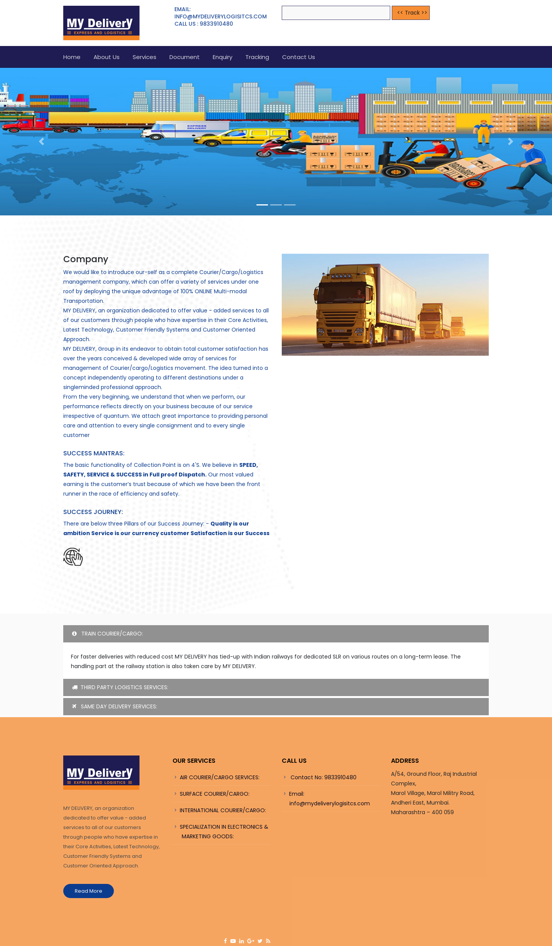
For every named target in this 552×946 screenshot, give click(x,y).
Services (144, 57)
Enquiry (222, 57)
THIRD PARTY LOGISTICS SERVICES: (120, 687)
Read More (88, 891)
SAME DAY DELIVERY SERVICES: (114, 706)
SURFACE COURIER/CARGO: (215, 794)
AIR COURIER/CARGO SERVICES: (220, 777)
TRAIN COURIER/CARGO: (107, 633)
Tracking (257, 57)
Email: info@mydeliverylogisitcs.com (326, 798)
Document (184, 57)
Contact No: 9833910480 (322, 777)
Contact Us (298, 57)
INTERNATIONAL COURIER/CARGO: (223, 810)
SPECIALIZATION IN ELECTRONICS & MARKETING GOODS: (220, 831)
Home (71, 57)
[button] (41, 141)
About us (107, 57)
